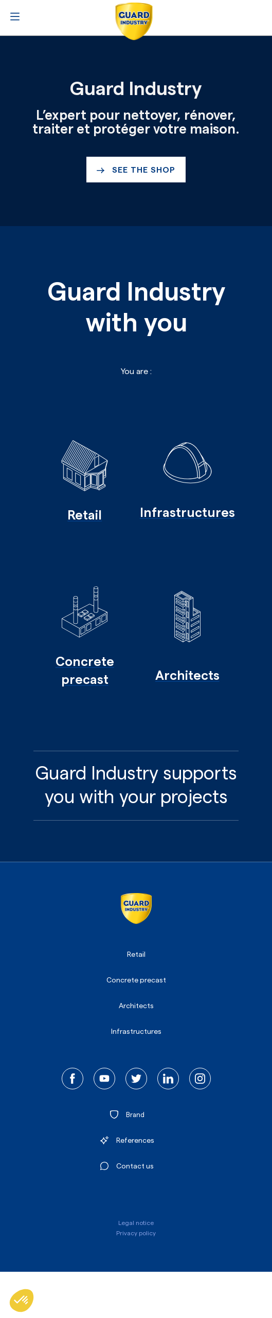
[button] (21, 1300)
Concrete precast (136, 980)
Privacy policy (136, 1233)
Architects (136, 1006)
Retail (136, 954)
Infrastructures (136, 1031)
